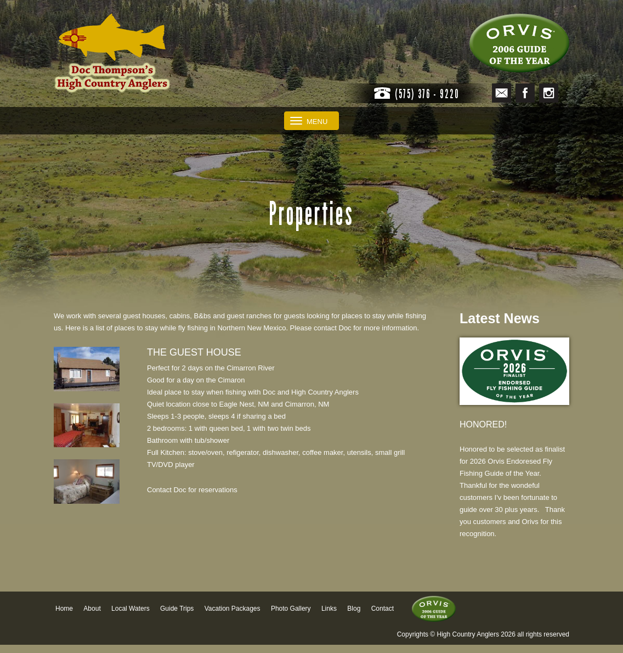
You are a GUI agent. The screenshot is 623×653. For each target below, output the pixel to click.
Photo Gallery (291, 608)
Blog (353, 608)
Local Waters (130, 608)
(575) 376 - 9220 (427, 94)
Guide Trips (177, 608)
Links (329, 608)
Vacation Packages (232, 608)
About (91, 608)
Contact (382, 608)
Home (64, 608)
